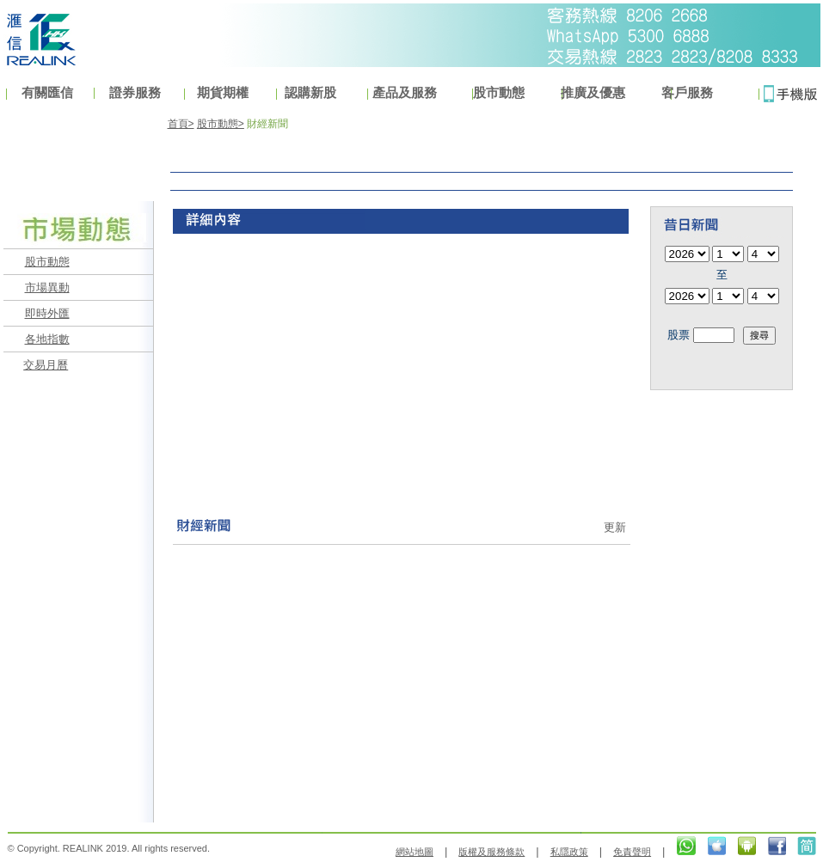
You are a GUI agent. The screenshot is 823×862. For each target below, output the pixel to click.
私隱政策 (569, 852)
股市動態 (47, 261)
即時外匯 (47, 313)
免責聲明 (632, 852)
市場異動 (47, 287)
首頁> (181, 124)
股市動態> (220, 124)
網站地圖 (414, 852)
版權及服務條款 (491, 852)
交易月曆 (45, 364)
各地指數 (47, 339)
